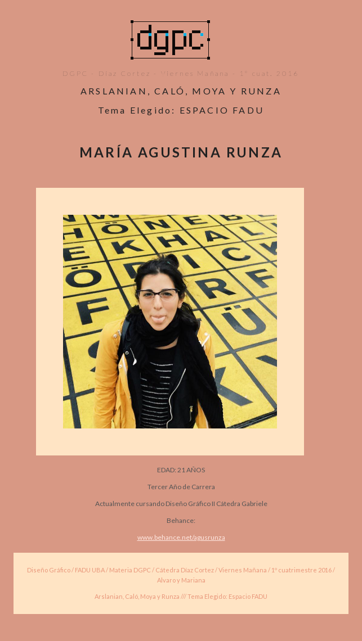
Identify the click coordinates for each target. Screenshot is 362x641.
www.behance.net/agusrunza (181, 537)
